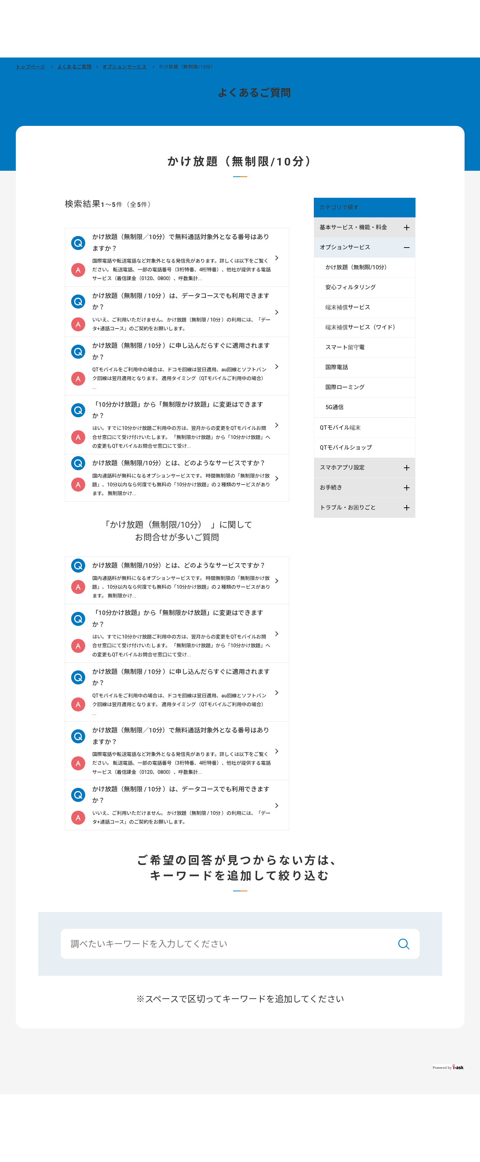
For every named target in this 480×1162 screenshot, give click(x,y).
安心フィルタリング (350, 287)
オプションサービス (124, 66)
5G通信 (334, 407)
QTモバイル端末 (340, 427)
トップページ (30, 66)
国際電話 (336, 367)
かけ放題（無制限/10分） (359, 267)
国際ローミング (345, 387)
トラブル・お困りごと (348, 507)
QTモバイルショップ (346, 447)
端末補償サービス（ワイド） (361, 327)
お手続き (331, 487)
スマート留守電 (345, 347)
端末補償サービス (347, 307)
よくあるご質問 (74, 66)
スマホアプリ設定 (342, 467)
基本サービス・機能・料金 (353, 227)
